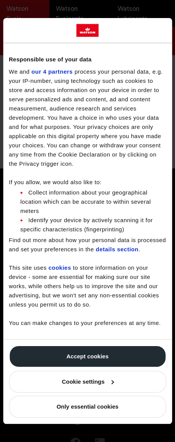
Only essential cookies (88, 406)
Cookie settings (88, 381)
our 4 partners (52, 71)
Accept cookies (87, 356)
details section (117, 249)
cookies (59, 267)
